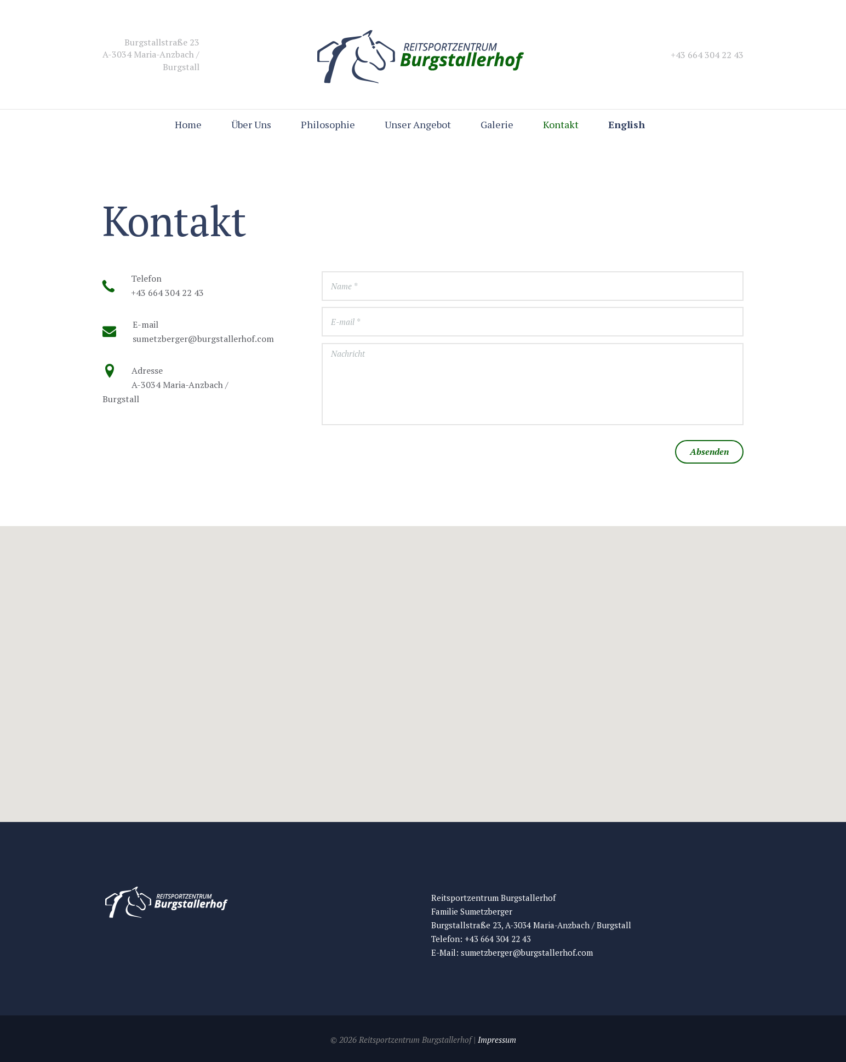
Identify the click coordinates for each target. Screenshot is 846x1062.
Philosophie (328, 124)
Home (188, 124)
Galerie (497, 124)
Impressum (497, 1039)
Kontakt (561, 124)
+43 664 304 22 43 (498, 938)
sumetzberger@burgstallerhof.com (527, 952)
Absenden (709, 452)
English (626, 124)
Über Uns (251, 124)
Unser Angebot (418, 124)
